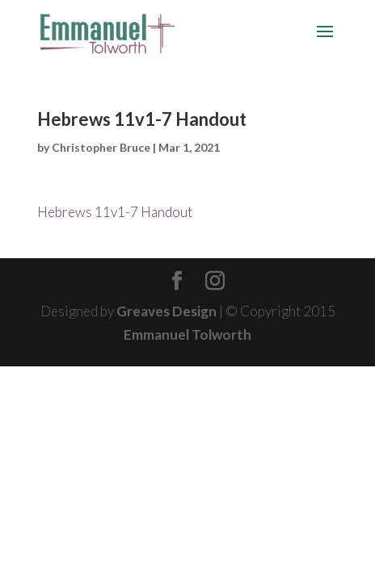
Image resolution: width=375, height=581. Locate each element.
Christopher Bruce (101, 147)
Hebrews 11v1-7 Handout (114, 211)
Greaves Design (166, 311)
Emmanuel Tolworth (187, 334)
